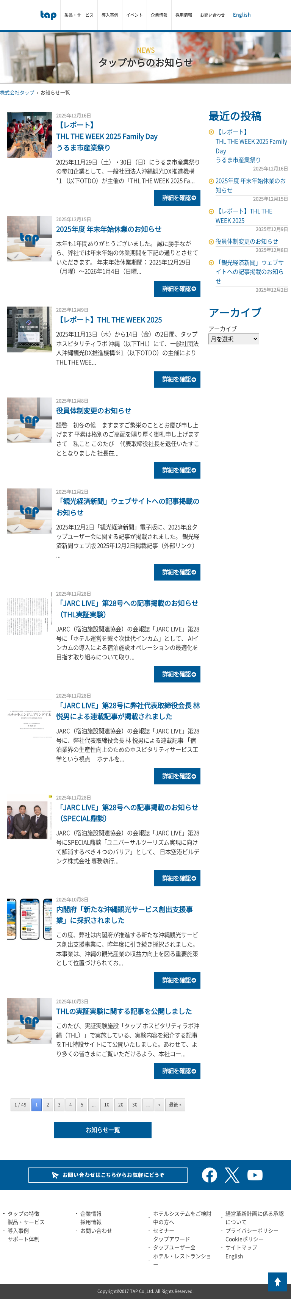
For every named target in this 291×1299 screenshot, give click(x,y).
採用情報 (183, 15)
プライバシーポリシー (251, 1230)
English (242, 14)
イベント (134, 15)
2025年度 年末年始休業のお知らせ (108, 229)
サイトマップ (241, 1247)
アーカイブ (222, 328)
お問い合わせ (212, 15)
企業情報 (159, 15)
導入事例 (110, 15)
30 (135, 1104)
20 (121, 1104)
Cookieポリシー (244, 1239)
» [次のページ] (159, 1104)
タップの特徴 (23, 1213)
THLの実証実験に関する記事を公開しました (124, 1011)
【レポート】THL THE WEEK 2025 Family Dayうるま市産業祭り (106, 136)
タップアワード (171, 1239)
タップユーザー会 (174, 1247)
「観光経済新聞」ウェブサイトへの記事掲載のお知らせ (250, 271)
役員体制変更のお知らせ (93, 410)
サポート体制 (23, 1239)
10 (107, 1104)
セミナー (163, 1230)
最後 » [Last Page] (175, 1104)
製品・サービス (79, 15)
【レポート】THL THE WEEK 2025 (109, 320)
